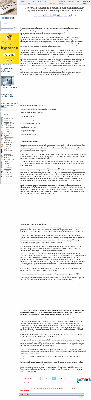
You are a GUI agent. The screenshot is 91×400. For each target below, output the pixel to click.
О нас (29, 2)
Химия (6, 171)
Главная (22, 1)
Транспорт (8, 163)
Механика (7, 141)
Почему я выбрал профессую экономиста (7, 70)
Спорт (6, 157)
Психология (8, 150)
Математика (8, 137)
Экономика (8, 174)
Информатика (9, 127)
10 (47, 15)
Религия (7, 152)
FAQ (77, 1)
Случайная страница (61, 2)
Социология (8, 156)
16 (69, 15)
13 (58, 15)
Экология (7, 172)
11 (51, 15)
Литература (8, 133)
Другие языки (9, 124)
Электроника (8, 176)
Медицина (7, 139)
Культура (7, 131)
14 (61, 15)
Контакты (71, 1)
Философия (8, 167)
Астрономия (8, 118)
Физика (6, 165)
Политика (7, 146)
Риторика (7, 154)
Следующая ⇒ (77, 15)
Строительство (9, 159)
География (8, 122)
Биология (7, 120)
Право (6, 148)
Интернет (7, 125)
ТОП (44, 1)
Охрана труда (9, 142)
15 (65, 15)
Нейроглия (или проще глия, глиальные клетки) (9, 105)
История (7, 129)
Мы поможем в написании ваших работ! (49, 388)
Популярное (37, 1)
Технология (8, 161)
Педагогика (8, 144)
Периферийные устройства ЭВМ (7, 95)
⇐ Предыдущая (28, 15)
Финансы (7, 169)
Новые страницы (52, 2)
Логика (6, 135)
